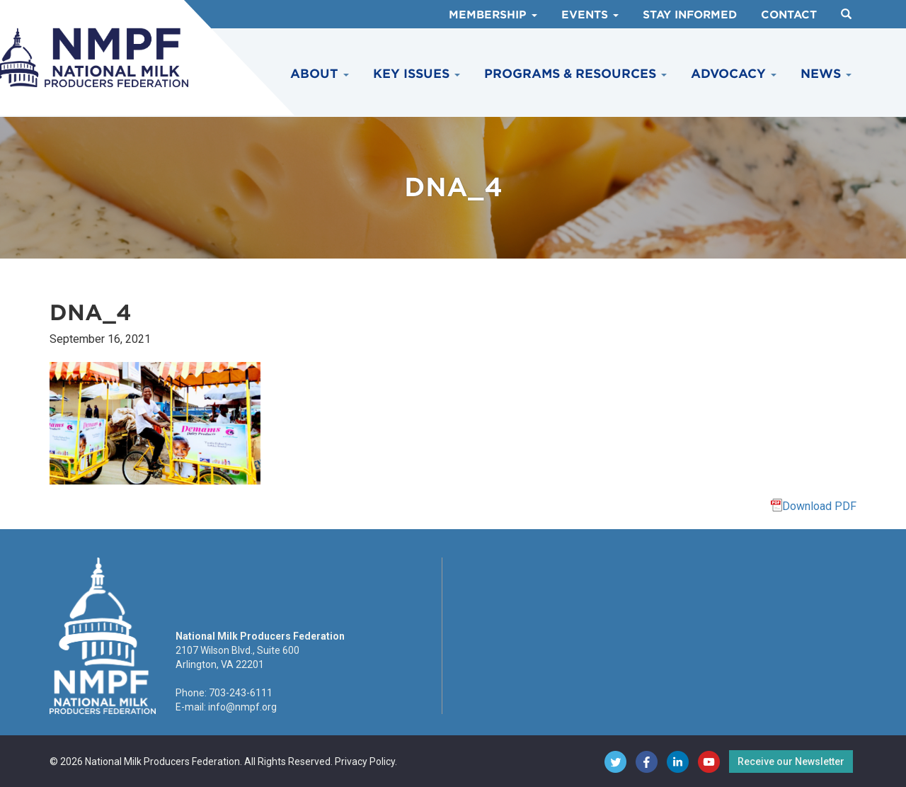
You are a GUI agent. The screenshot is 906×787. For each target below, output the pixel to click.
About (319, 74)
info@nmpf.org (242, 707)
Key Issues (416, 74)
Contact (789, 15)
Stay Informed (690, 15)
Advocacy (733, 74)
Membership (493, 15)
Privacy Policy (365, 761)
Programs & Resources (575, 74)
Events (590, 15)
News (826, 74)
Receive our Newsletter (791, 761)
